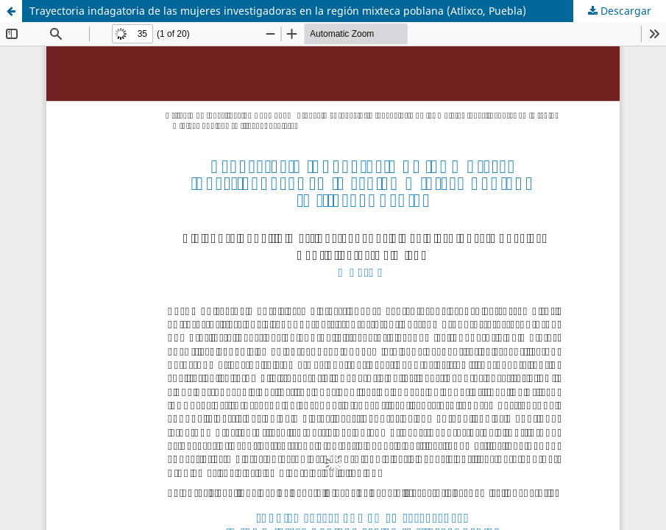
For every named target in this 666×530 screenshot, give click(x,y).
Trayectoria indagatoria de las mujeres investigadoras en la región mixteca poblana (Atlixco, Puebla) (277, 11)
